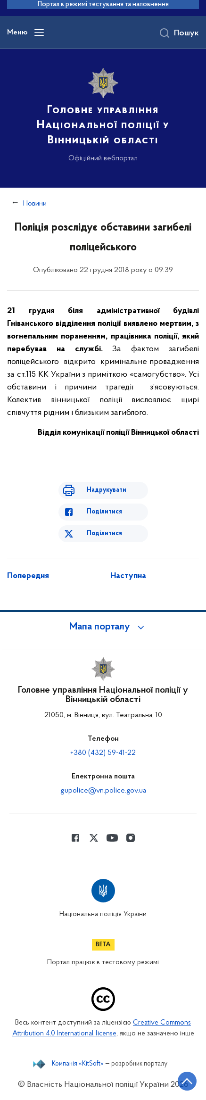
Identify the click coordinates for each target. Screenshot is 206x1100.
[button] (103, 627)
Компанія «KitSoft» (78, 1064)
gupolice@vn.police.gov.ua (103, 790)
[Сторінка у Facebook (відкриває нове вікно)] (75, 838)
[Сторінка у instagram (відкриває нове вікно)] (130, 838)
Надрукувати (106, 490)
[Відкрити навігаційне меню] (39, 32)
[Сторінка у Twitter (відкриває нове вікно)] (93, 838)
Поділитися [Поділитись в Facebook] (104, 511)
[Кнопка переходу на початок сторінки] (187, 1081)
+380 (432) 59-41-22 (103, 753)
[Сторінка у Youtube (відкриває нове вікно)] (112, 838)
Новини (35, 203)
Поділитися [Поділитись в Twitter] (104, 533)
